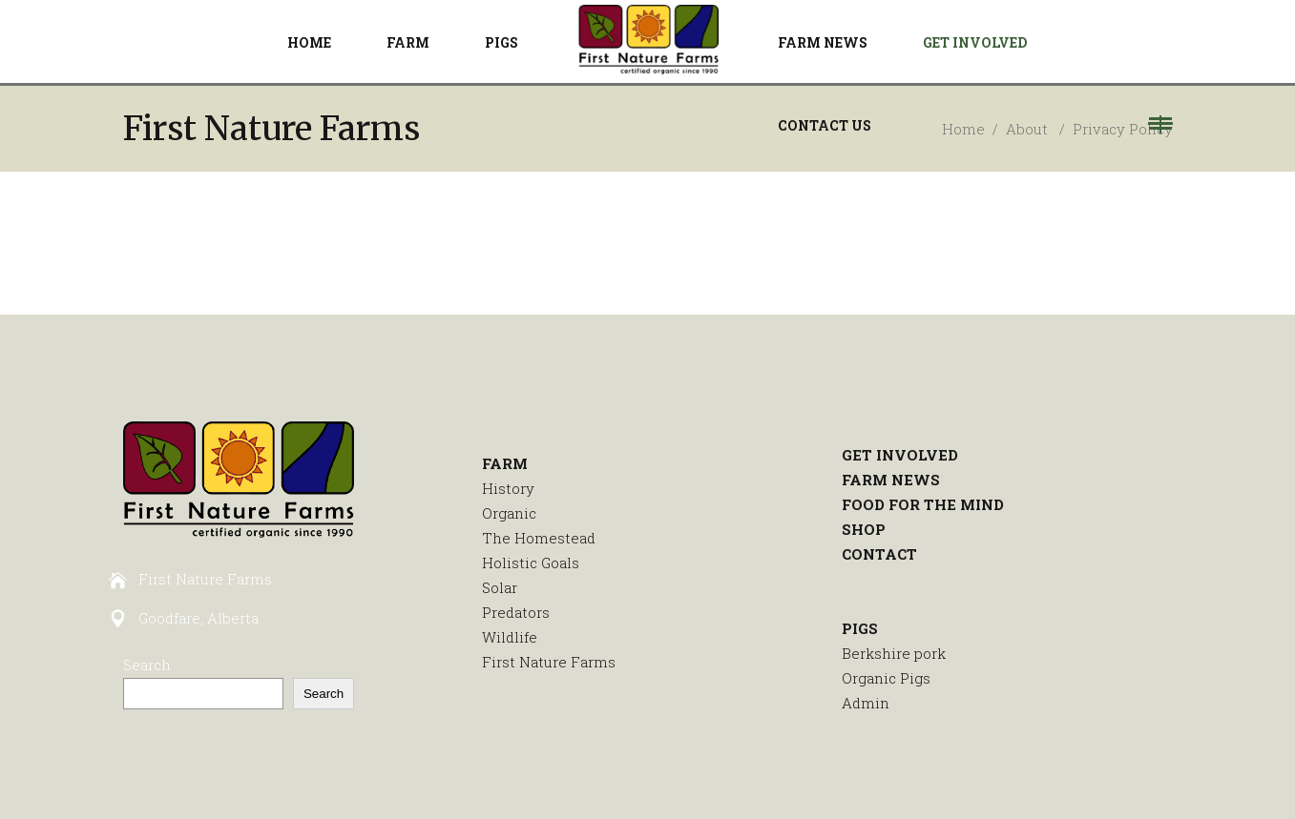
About (1027, 128)
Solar (499, 587)
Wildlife (509, 636)
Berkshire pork (894, 653)
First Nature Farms (549, 661)
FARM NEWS (891, 479)
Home (963, 128)
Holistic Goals (530, 562)
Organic (509, 512)
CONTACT (879, 553)
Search (147, 664)
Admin (865, 702)
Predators (516, 612)
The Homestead (538, 537)
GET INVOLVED (900, 454)
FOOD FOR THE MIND (923, 504)
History (508, 488)
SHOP (864, 529)
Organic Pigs (886, 677)
